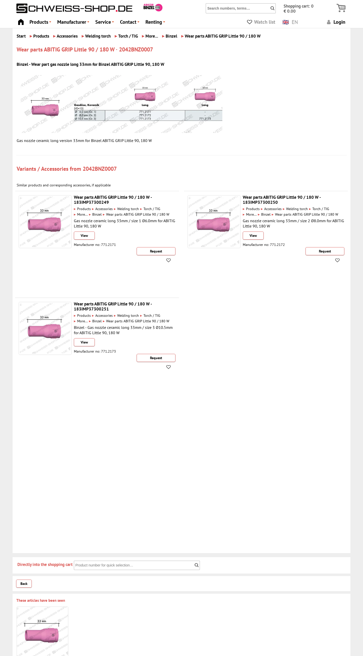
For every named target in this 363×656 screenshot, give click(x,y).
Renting (156, 23)
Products (41, 23)
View (84, 235)
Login (335, 22)
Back (23, 583)
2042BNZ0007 (100, 168)
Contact (130, 23)
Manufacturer (74, 23)
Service (105, 23)
